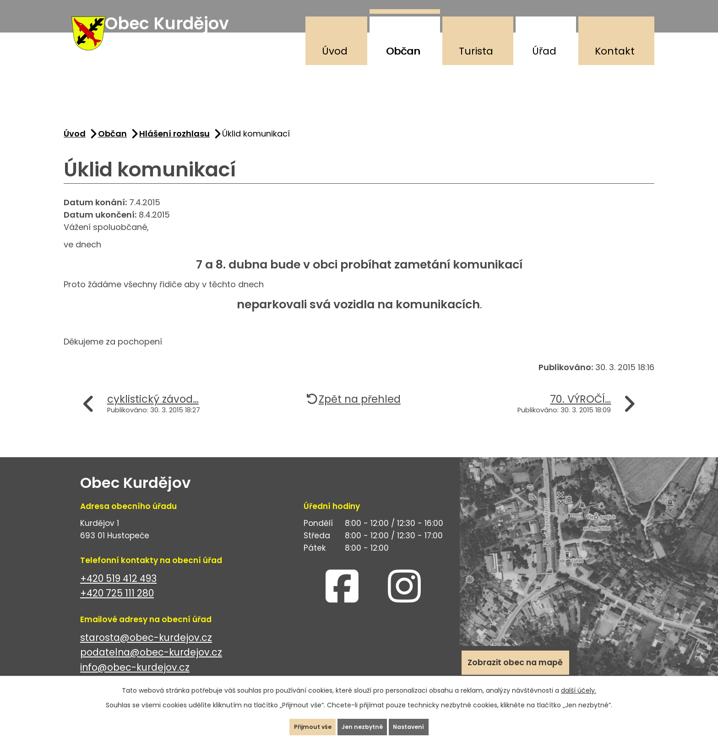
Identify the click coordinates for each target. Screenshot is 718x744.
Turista (476, 51)
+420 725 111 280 (117, 605)
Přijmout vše (296, 723)
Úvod (335, 51)
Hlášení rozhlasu (174, 146)
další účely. (578, 682)
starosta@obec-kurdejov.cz (146, 649)
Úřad (544, 51)
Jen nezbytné (362, 723)
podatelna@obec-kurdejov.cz (151, 664)
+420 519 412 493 (118, 590)
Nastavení (425, 723)
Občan (403, 51)
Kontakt (615, 51)
